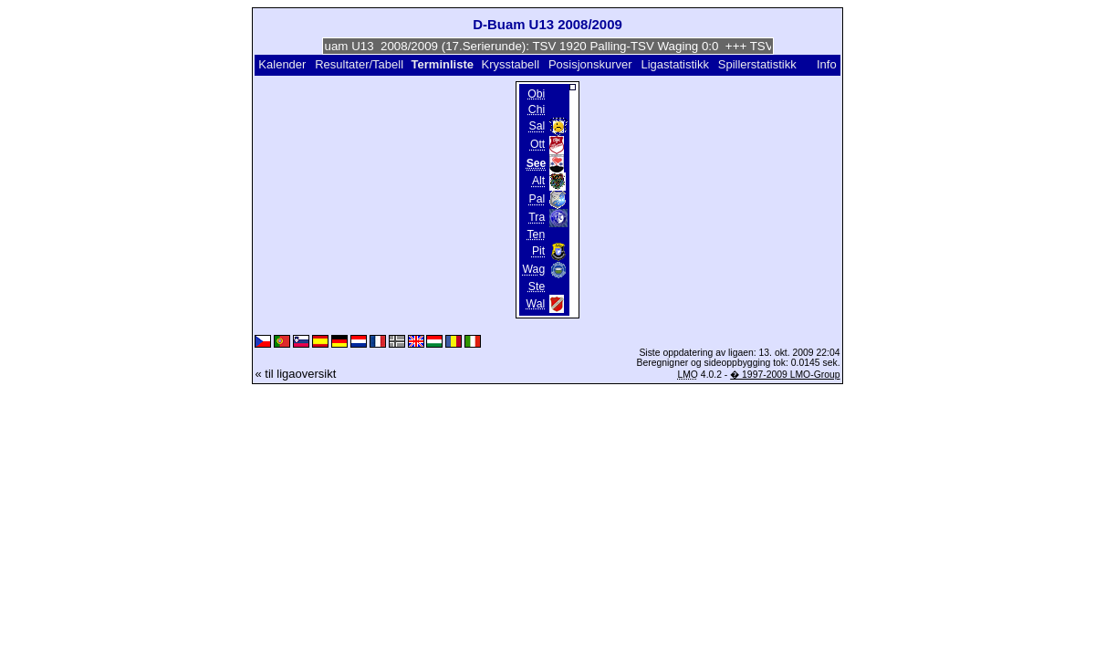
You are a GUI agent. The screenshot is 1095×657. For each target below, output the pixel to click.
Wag (534, 270)
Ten (536, 234)
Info (827, 64)
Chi (536, 109)
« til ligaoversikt (295, 374)
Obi (536, 94)
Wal (536, 303)
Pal (537, 199)
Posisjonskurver (590, 64)
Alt (538, 181)
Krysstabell (511, 64)
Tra (536, 218)
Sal (537, 126)
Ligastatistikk (675, 64)
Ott (537, 145)
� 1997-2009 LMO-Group (785, 375)
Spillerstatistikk (757, 64)
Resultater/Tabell (359, 64)
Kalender (282, 64)
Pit (538, 251)
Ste (536, 286)
